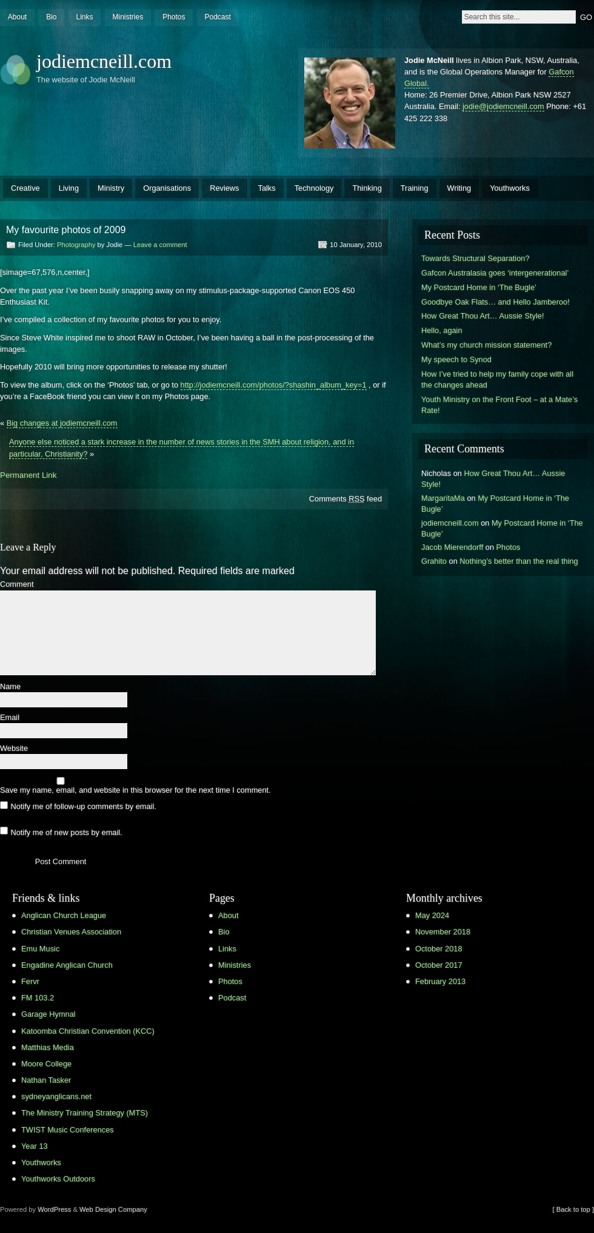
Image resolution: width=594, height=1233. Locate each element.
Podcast (217, 17)
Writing (459, 188)
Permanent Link (28, 475)
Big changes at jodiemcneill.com (62, 423)
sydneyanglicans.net (56, 1096)
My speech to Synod (456, 359)
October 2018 (438, 948)
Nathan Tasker (46, 1080)
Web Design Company (113, 1209)
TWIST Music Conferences (67, 1129)
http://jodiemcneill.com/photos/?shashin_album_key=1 (274, 384)
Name (10, 687)
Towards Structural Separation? (475, 258)
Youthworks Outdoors (58, 1178)
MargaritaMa (443, 498)
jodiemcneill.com (104, 61)
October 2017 (438, 965)
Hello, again (441, 330)
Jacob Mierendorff (452, 547)
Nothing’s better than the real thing (518, 561)
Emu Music (40, 948)
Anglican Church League (63, 915)
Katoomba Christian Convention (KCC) (88, 1031)
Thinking (366, 188)
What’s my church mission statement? (486, 344)
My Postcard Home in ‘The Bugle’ (478, 287)
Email (9, 718)
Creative (25, 188)
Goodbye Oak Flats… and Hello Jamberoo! (495, 301)
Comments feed (345, 498)
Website (14, 749)
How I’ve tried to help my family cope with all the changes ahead (497, 379)
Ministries (127, 17)
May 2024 (432, 915)
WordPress (54, 1209)
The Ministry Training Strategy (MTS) (84, 1112)
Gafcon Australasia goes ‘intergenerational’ (495, 272)
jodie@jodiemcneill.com (503, 106)
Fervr (30, 981)
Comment (16, 585)
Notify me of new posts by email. (66, 831)
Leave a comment (160, 244)
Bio (51, 17)
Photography (76, 244)
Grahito (434, 561)
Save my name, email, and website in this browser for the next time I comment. (135, 791)
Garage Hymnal (48, 1014)
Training (415, 188)
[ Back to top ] (573, 1209)
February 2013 (440, 981)
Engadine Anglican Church (67, 965)
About (17, 17)
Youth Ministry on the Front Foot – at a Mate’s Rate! (499, 405)
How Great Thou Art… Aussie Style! (482, 315)
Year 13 (34, 1146)
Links (84, 17)
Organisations (167, 188)
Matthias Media (47, 1047)
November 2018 (442, 931)
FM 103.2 (37, 997)
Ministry (111, 188)
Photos (173, 17)
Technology (314, 188)
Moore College (46, 1063)
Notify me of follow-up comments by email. (83, 806)
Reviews (224, 188)
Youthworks (510, 188)
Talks (267, 188)
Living (69, 188)
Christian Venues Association (71, 931)
